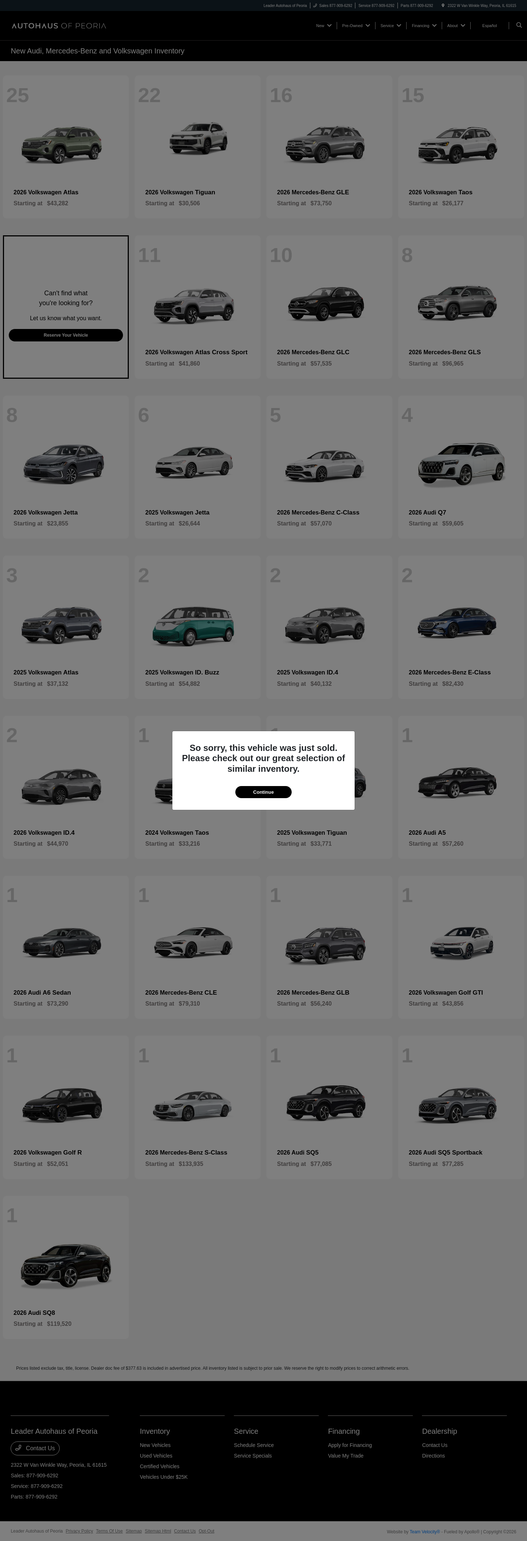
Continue (263, 792)
